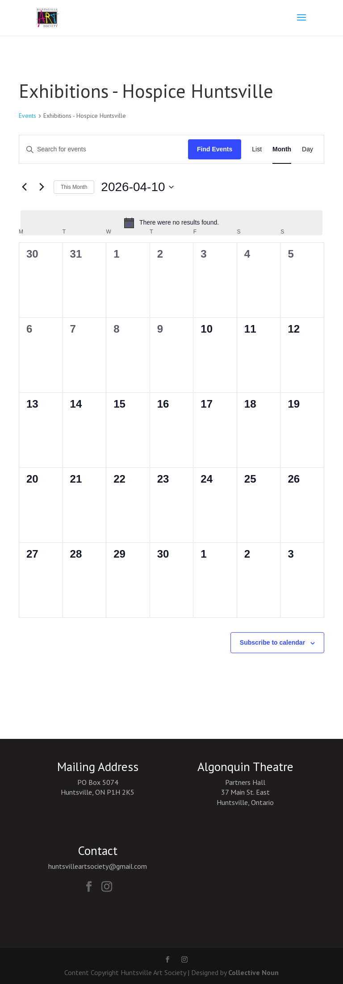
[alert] (171, 222)
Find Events (214, 149)
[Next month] (41, 187)
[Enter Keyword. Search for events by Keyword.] (103, 149)
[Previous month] (24, 187)
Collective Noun (253, 972)
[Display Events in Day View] (307, 149)
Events (27, 116)
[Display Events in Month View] (281, 149)
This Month (74, 187)
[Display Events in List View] (257, 149)
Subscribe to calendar (272, 642)
